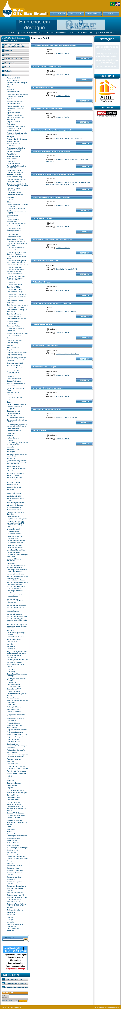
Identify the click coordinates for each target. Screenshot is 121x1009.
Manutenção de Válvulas (15, 574)
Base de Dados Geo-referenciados (14, 189)
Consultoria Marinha (14, 314)
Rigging (9, 776)
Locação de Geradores (15, 545)
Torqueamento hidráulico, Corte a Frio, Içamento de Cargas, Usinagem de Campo (17, 856)
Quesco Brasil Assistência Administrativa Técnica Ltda (52, 303)
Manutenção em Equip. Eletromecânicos (15, 596)
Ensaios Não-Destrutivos (15, 368)
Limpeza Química (13, 531)
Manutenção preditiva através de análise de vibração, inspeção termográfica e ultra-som (17, 619)
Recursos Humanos (14, 759)
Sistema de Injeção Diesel (16, 815)
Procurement (11, 721)
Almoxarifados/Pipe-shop (15, 106)
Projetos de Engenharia (15, 732)
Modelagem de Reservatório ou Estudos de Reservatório (17, 652)
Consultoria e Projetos (14, 289)
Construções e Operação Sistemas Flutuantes (15, 270)
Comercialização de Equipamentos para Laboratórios (14, 230)
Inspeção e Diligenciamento (16, 480)
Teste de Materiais (13, 843)
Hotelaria (10, 440)
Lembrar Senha (7, 1000)
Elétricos (10, 345)
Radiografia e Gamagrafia (16, 750)
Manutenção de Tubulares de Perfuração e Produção (17, 570)
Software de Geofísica (14, 820)
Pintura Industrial (13, 709)
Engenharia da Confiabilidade (17, 352)
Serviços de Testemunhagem (17, 792)
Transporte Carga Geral (15, 870)
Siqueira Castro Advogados (42, 324)
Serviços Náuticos (13, 800)
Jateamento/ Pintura (14, 510)
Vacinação (10, 922)
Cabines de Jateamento (15, 195)
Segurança (11, 780)
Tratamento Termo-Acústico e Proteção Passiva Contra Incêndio (17, 905)
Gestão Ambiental (13, 428)
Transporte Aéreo (13, 868)
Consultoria (11, 282)
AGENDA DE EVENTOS (87, 33)
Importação (11, 452)
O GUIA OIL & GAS (58, 13)
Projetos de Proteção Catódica (17, 737)
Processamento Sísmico (15, 718)
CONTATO (111, 13)
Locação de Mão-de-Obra (16, 550)
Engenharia (11, 350)
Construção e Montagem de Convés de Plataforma (16, 253)
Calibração (10, 199)
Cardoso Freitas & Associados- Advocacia (47, 109)
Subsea (9, 831)
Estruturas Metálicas (14, 379)
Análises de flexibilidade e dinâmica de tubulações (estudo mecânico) (16, 150)
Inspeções (10, 489)
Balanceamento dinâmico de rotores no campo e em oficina (17, 185)
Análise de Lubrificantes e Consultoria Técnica (16, 127)
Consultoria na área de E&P (16, 319)
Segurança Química (14, 783)
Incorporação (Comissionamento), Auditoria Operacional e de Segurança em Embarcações (17, 461)
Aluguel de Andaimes (14, 115)
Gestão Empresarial (14, 431)
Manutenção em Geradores (16, 605)
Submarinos (11, 829)
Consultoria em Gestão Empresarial (15, 301)
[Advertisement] (107, 135)
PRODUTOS (12, 33)
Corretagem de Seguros (15, 328)
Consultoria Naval (13, 321)
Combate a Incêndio (14, 226)
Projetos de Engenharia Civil (17, 734)
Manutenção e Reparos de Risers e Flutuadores (16, 587)
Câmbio (9, 202)
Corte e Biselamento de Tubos (17, 333)
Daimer (9, 338)
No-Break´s (11, 669)
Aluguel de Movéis (13, 122)
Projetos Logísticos (13, 739)
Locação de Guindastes (15, 547)
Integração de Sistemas (15, 505)
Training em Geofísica (14, 866)
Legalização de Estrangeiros (17, 519)
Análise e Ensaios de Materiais (17, 139)
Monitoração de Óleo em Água (17, 659)
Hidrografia (11, 433)
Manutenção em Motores (15, 607)
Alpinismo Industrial (14, 113)
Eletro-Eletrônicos (13, 347)
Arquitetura (11, 161)
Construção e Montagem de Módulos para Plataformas (16, 261)
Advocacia (10, 89)
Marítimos (10, 630)
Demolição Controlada (14, 340)
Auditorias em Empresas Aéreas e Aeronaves (15, 173)
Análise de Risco (13, 131)
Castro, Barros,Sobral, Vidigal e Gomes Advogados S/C (52, 130)
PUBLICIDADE (75, 13)
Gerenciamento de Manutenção (13, 414)
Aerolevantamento (13, 92)
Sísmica (9, 810)
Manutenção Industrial (14, 614)
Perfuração (11, 704)
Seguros (10, 788)
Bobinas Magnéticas (14, 192)
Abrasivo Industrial (13, 78)
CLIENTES (72, 33)
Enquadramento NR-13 (15, 363)
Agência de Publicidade (15, 96)
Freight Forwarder (13, 392)
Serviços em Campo (14, 797)
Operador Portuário (13, 691)
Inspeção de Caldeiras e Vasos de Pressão (15, 474)
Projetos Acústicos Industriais (17, 730)
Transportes (11, 879)
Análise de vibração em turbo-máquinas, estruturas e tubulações (17, 135)
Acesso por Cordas (13, 80)
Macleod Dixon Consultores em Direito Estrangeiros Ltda (52, 239)
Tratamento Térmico (14, 901)
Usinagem (10, 919)
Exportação (11, 386)
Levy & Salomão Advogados (42, 218)
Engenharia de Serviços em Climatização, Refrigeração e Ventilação (17, 359)
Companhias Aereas (14, 237)
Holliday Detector (13, 438)
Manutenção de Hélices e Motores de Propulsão (16, 566)
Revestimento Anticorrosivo (16, 771)
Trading (9, 861)
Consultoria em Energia (15, 292)
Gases (9, 402)
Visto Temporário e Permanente (13, 929)
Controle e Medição (14, 326)
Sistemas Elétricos (13, 818)
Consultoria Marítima (14, 316)
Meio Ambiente (12, 642)
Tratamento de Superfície (15, 895)
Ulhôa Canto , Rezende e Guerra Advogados (48, 388)
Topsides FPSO (12, 850)
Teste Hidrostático (13, 845)
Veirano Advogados (39, 430)
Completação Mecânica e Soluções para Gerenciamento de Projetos (17, 243)
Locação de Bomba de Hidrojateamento (15, 537)
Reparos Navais (12, 764)
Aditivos (9, 87)
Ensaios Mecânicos (13, 365)
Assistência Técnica (14, 170)
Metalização (11, 646)
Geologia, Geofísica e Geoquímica (14, 407)
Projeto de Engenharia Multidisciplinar (14, 726)
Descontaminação (13, 343)
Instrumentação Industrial (15, 503)
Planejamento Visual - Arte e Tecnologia (109, 1007)
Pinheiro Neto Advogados (42, 282)
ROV (8, 778)
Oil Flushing (11, 671)
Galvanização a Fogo (14, 397)
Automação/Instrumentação (16, 179)
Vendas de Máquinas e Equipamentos (15, 925)
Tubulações (11, 915)
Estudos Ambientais (14, 381)
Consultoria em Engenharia (16, 294)
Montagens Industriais (14, 662)
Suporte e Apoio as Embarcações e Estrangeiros (17, 835)
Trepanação (11, 912)
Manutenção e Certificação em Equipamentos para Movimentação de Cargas (17, 578)
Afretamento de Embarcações (17, 94)
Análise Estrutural (13, 141)
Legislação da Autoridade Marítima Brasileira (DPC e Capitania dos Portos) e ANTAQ (16, 524)
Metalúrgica (11, 649)
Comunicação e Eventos (15, 247)
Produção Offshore (13, 723)
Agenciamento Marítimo (15, 101)
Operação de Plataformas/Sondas (14, 683)
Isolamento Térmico (14, 507)
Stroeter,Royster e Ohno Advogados (45, 345)
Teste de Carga (12, 840)
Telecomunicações (13, 838)
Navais (9, 667)
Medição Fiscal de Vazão (15, 637)
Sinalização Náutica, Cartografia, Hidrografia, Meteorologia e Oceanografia (17, 806)
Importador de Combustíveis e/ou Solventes (17, 455)
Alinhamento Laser (13, 104)
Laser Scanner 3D (13, 516)
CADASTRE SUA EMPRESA (30, 33)
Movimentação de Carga (15, 664)
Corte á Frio (11, 331)
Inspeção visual (12, 485)
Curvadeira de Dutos (14, 335)
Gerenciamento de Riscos (16, 417)
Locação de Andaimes (14, 534)
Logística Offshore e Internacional (14, 560)
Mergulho (10, 644)
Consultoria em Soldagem (16, 307)
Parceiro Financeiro (14, 698)
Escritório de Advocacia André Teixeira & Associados (51, 197)
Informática (11, 471)
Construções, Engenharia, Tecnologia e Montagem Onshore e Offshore (16, 278)
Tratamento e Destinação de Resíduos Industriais (17, 898)
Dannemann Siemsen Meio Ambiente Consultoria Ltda (51, 151)
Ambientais (11, 124)
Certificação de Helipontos (16, 208)
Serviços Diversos (13, 795)
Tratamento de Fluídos (15, 893)
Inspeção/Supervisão (14, 487)
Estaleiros (10, 376)
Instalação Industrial (14, 496)
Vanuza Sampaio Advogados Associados (47, 409)
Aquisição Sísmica (13, 156)
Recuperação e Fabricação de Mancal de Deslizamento (17, 756)
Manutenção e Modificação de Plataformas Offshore (17, 583)
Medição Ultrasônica (14, 639)
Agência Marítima (13, 99)
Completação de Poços (15, 239)
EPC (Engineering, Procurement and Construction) (13, 372)
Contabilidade (12, 323)
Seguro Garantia (12, 785)
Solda (9, 827)
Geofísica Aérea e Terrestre (16, 404)
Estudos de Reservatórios (16, 383)
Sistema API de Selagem (15, 813)
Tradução (10, 863)
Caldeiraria (11, 197)
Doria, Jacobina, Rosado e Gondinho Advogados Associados (54, 174)
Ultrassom (10, 917)
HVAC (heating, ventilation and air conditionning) (17, 443)
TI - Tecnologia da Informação (17, 848)
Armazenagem (12, 159)
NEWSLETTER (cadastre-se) (55, 33)
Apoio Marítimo (12, 154)
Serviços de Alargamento (15, 790)
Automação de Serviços (15, 177)
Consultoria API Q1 (13, 287)
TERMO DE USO (93, 13)
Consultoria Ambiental (14, 284)
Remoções (10, 761)
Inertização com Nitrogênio (16, 468)
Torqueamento (12, 852)
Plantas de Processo (14, 712)
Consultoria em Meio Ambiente (17, 305)
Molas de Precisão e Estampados (14, 656)
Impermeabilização (13, 449)
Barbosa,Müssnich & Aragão (43, 87)
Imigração (10, 447)
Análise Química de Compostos (14, 145)
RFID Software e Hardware (16, 773)
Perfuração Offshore (14, 707)
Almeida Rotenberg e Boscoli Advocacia (47, 66)
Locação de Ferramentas (15, 543)
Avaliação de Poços (14, 181)
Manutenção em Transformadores (13, 611)
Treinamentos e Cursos (15, 910)
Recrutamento (12, 752)
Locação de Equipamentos (16, 540)
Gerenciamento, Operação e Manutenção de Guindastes (17, 425)
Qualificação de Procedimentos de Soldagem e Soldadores (17, 746)
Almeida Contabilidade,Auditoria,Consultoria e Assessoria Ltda (54, 45)
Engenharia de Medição (15, 355)
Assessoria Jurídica (14, 163)
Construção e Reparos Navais (17, 265)
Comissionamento (13, 234)
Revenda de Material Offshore (17, 769)
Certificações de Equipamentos (12, 216)
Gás (8, 400)
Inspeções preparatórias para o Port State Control (17, 493)
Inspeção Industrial (13, 482)
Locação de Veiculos (14, 552)
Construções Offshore (14, 274)
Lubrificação (11, 563)
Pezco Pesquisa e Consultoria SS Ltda (46, 261)
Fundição (10, 395)
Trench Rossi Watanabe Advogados (45, 367)
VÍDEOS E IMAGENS (105, 33)
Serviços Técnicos (13, 802)
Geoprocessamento (14, 411)
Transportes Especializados (16, 886)
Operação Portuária (14, 686)
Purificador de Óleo (13, 742)
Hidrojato (10, 435)
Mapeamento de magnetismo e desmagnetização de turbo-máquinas (17, 626)
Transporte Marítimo (14, 877)
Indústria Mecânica (13, 466)
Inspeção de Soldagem (15, 477)
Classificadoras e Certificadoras (13, 220)
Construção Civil (12, 250)
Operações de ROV (14, 689)
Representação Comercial (16, 766)
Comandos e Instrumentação (17, 223)
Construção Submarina (15, 267)
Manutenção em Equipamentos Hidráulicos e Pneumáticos (16, 601)
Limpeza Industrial (13, 529)
